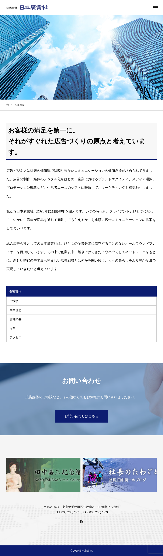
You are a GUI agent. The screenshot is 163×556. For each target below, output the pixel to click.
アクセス (15, 337)
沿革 (12, 328)
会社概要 (15, 319)
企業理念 (15, 310)
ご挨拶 (14, 301)
